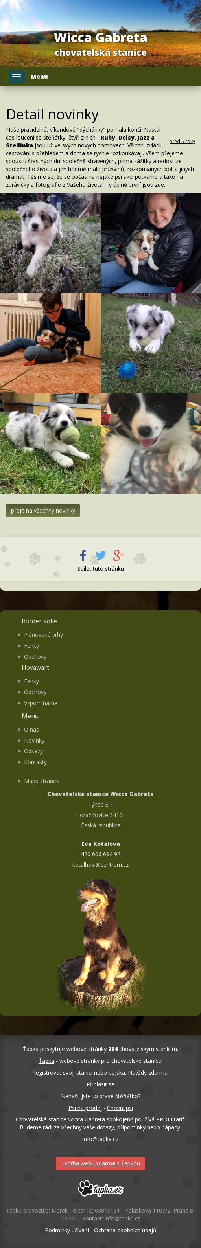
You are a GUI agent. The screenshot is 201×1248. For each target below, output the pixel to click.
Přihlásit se (100, 1084)
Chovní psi (120, 1108)
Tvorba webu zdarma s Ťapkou (100, 1163)
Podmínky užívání (67, 1230)
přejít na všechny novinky (43, 510)
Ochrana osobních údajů (125, 1230)
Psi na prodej (85, 1108)
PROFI (164, 1119)
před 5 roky (182, 141)
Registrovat (46, 1072)
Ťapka (46, 1060)
